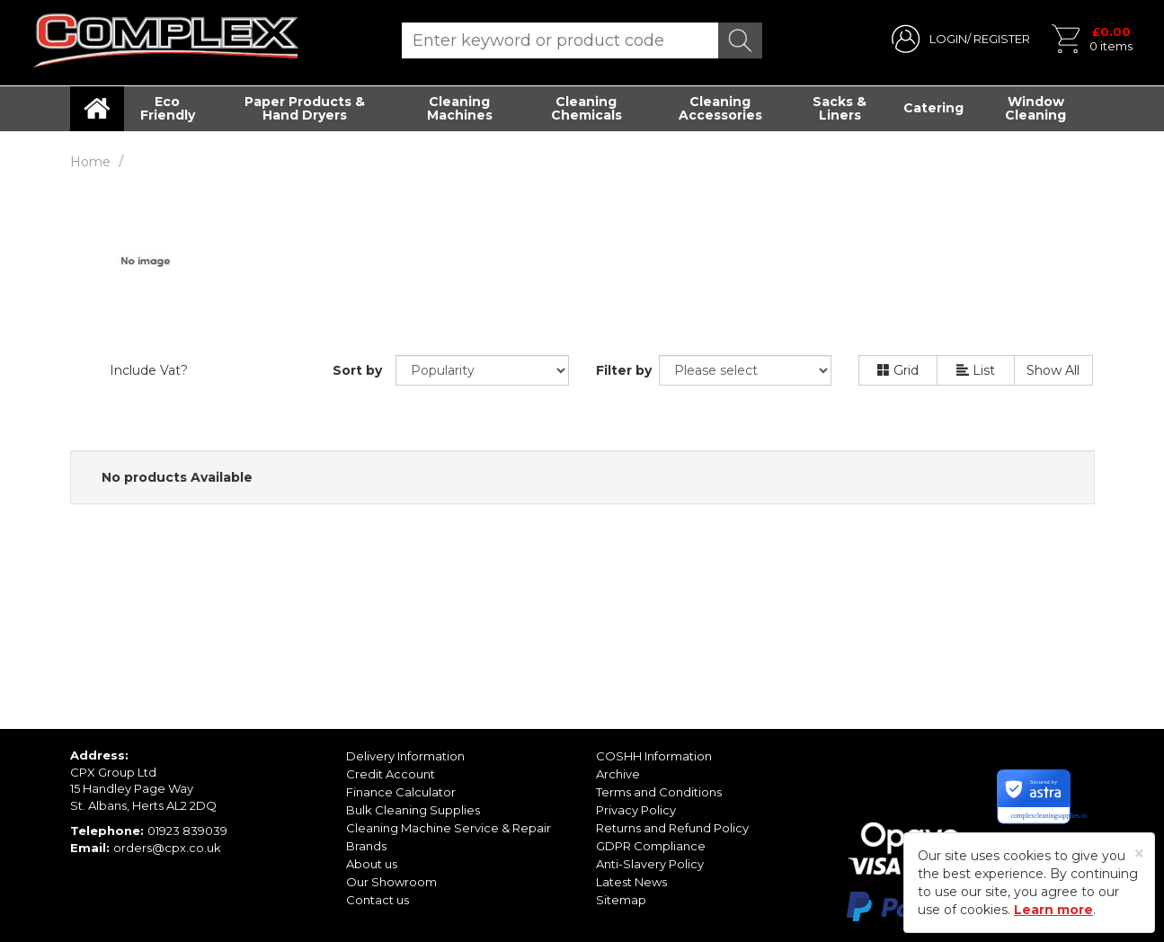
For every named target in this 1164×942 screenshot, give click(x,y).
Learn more (1053, 910)
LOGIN (948, 38)
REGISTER (1001, 38)
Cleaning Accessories (720, 108)
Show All (1053, 370)
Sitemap (621, 900)
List (975, 370)
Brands (366, 846)
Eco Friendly (167, 108)
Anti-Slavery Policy (650, 864)
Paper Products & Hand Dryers (304, 108)
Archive (618, 774)
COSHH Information (654, 756)
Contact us (377, 900)
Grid (898, 370)
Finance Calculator (401, 792)
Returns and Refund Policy (672, 828)
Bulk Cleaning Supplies (413, 810)
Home (90, 162)
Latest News (631, 882)
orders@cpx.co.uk (167, 847)
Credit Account (390, 774)
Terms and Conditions (659, 792)
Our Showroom (391, 882)
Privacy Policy (636, 810)
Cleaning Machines (460, 108)
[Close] (1139, 853)
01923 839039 (187, 830)
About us (371, 864)
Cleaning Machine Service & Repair (448, 828)
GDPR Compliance (651, 846)
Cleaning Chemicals (586, 108)
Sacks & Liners (839, 108)
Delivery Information (405, 756)
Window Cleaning (1035, 108)
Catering (933, 108)
